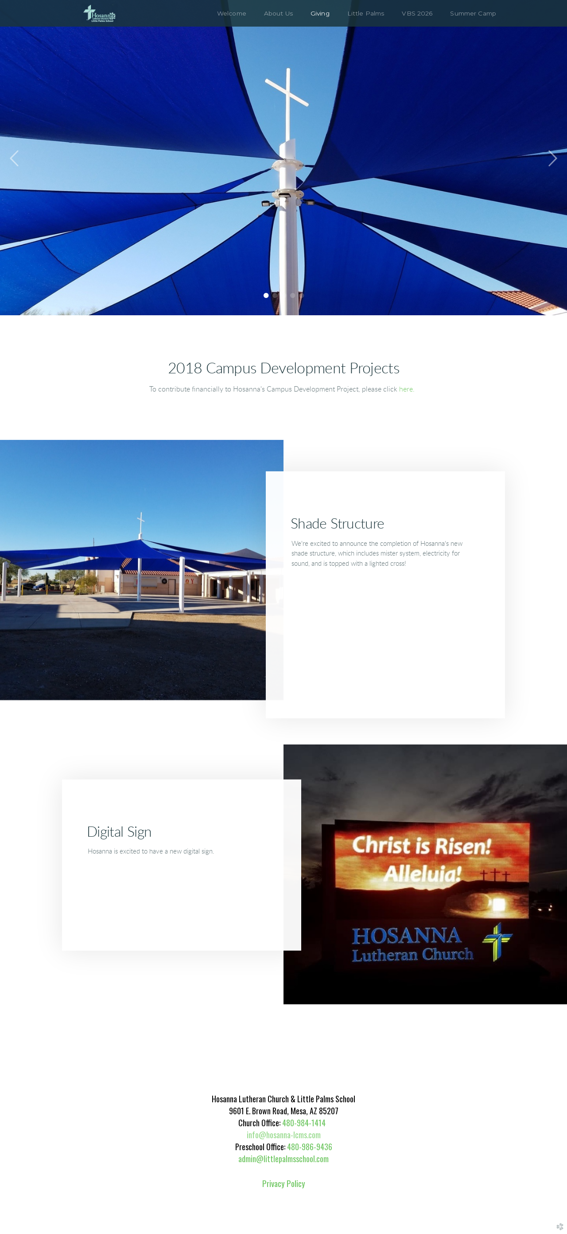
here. (407, 389)
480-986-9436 (308, 1146)
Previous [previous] (14, 159)
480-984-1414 (304, 1122)
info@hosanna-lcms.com (284, 1134)
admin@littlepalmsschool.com (283, 1158)
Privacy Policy (283, 1183)
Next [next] (552, 159)
